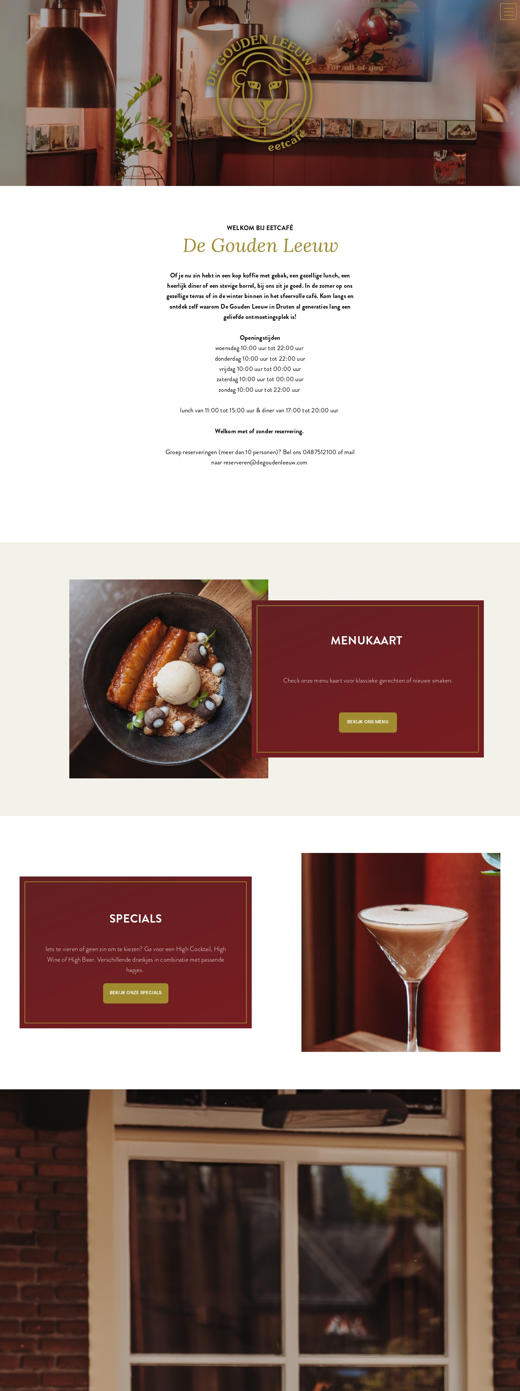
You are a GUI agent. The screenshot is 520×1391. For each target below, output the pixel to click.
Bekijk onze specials (136, 993)
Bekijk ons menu (367, 722)
